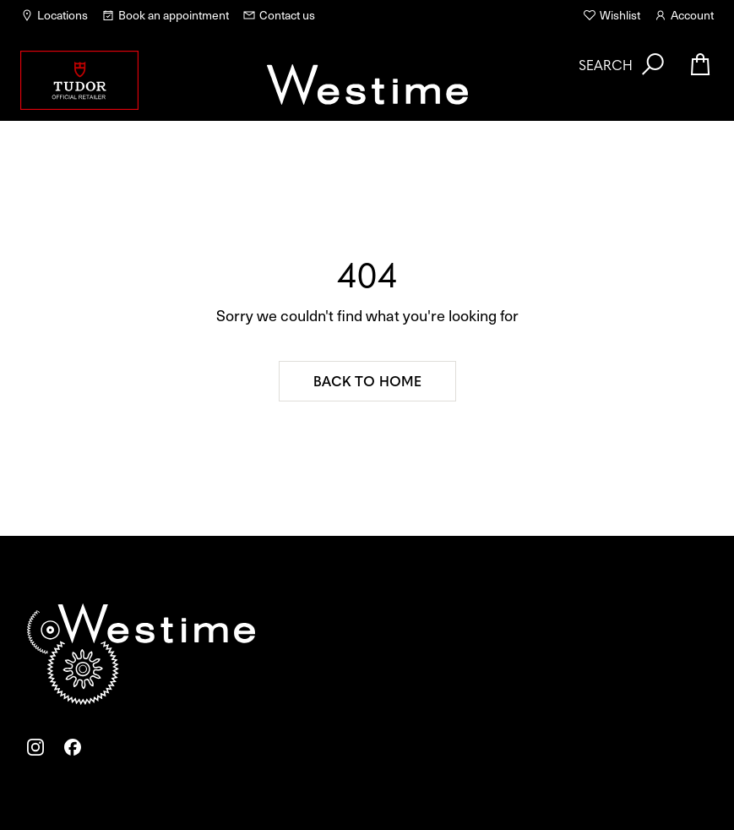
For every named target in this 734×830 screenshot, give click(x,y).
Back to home (367, 380)
